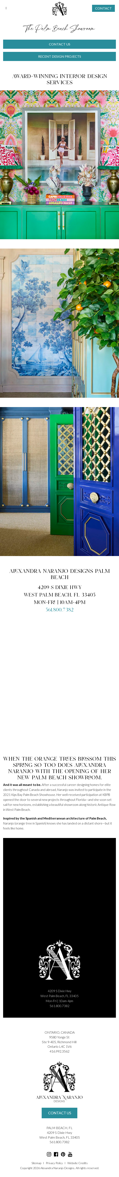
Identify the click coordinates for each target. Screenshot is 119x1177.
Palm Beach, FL (59, 1137)
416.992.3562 (59, 1051)
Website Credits (77, 1163)
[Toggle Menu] (6, 8)
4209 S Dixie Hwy (59, 1132)
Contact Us (59, 1113)
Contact (103, 8)
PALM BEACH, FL (59, 1128)
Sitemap (36, 1163)
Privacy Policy (54, 1163)
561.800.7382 (59, 610)
